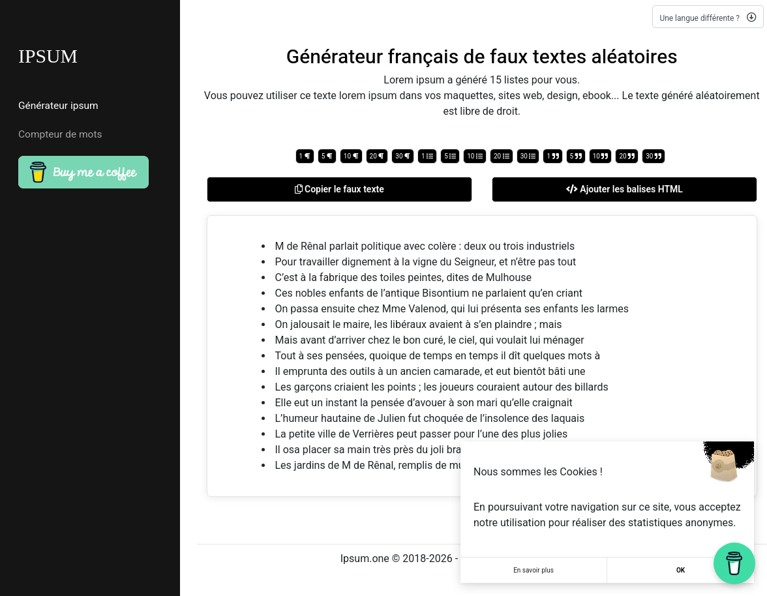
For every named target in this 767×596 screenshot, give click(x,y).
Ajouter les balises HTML (624, 189)
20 (377, 156)
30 (402, 156)
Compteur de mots (60, 134)
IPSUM (48, 56)
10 (351, 156)
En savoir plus (533, 570)
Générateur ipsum (58, 105)
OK (680, 570)
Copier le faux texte (339, 189)
